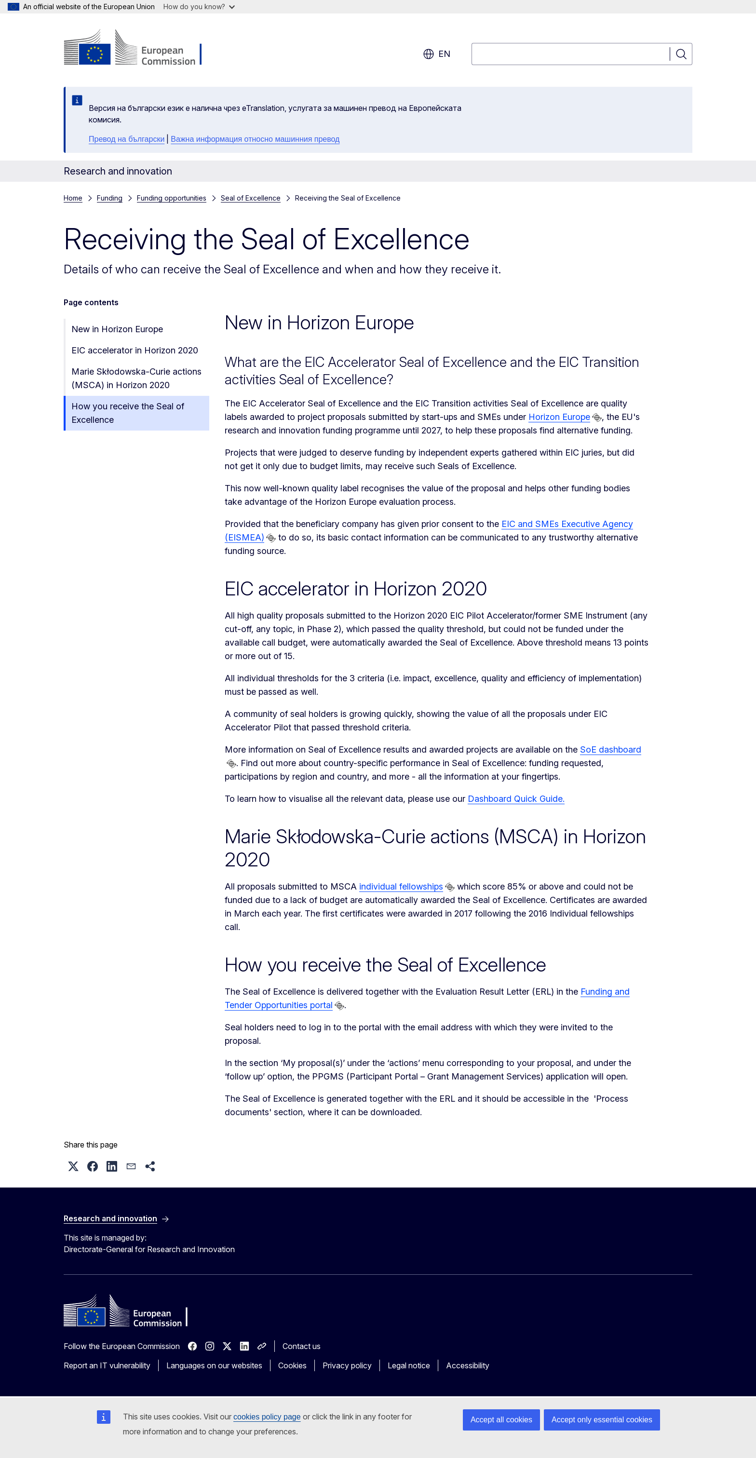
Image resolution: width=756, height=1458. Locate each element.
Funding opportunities (171, 198)
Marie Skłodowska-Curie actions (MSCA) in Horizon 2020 (136, 378)
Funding (109, 198)
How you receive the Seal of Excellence (127, 413)
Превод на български (126, 139)
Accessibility (467, 1365)
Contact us (302, 1346)
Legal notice (409, 1365)
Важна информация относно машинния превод (255, 139)
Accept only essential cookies (602, 1420)
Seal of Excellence (251, 198)
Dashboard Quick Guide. (516, 799)
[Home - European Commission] (141, 48)
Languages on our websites (214, 1365)
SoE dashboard (610, 749)
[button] (73, 1166)
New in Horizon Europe (117, 329)
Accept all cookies (501, 1420)
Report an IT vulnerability (107, 1365)
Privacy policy (347, 1365)
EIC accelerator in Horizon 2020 (134, 350)
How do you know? (199, 6)
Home (73, 198)
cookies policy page (267, 1417)
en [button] (436, 54)
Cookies (292, 1365)
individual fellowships (401, 886)
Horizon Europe (559, 417)
